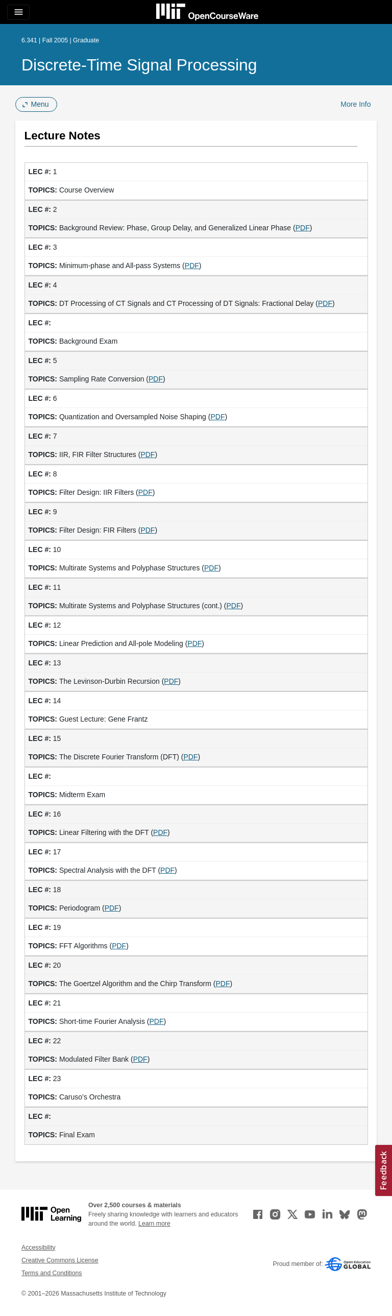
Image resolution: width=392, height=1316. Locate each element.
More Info (355, 104)
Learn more (154, 1223)
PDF (303, 228)
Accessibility (38, 1247)
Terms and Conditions (51, 1273)
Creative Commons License (59, 1260)
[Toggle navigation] (18, 12)
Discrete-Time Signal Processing (139, 65)
